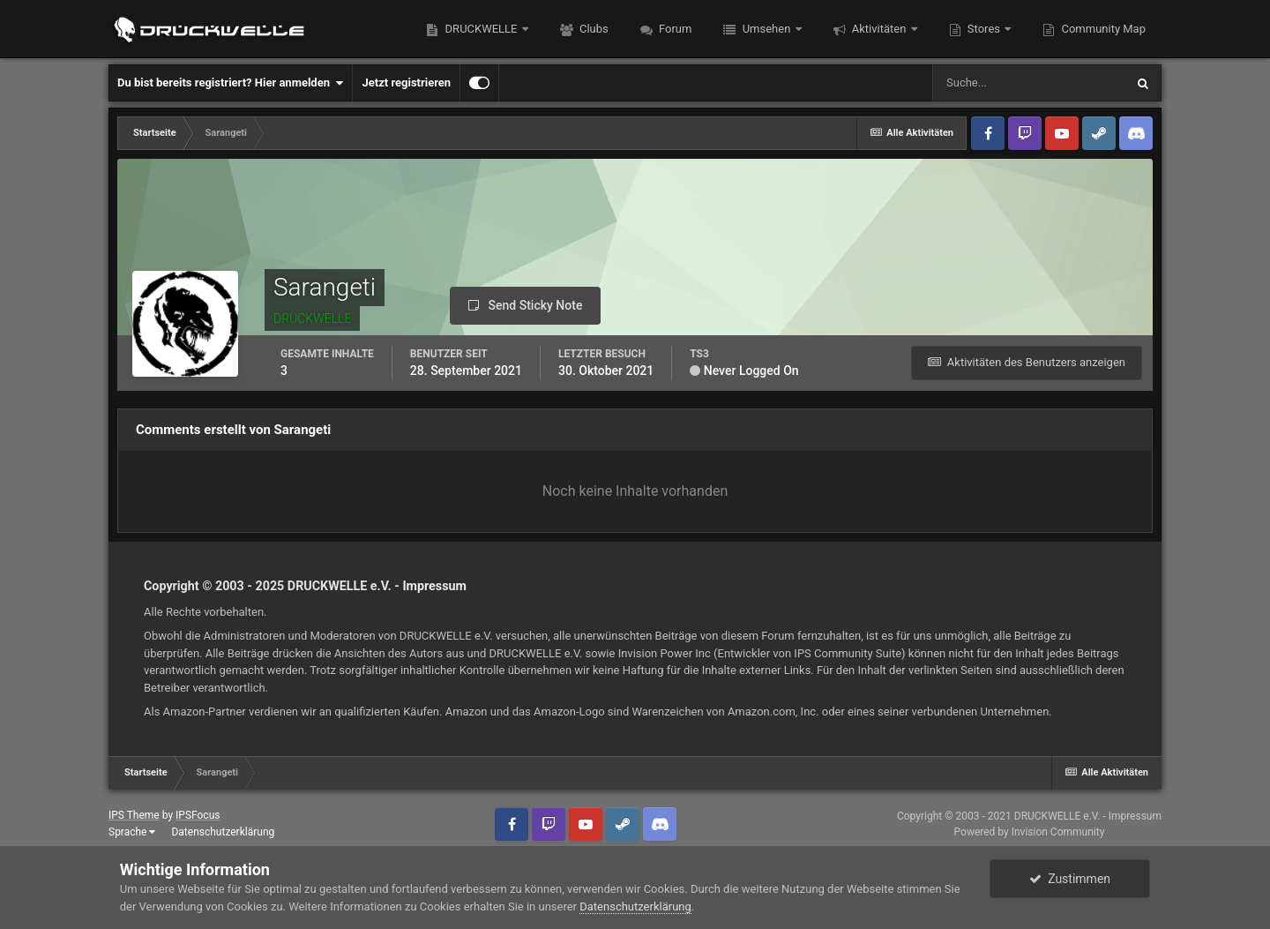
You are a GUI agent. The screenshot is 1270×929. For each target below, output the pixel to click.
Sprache (131, 832)
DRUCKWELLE (480, 28)
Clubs (593, 28)
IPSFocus (198, 815)
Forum (674, 28)
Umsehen (766, 28)
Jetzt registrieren (406, 82)
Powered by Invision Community (1029, 832)
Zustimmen (1069, 879)
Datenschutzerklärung (222, 832)
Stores (984, 28)
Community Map (1102, 28)
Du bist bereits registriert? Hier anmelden (230, 82)
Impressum (434, 586)
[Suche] (1028, 82)
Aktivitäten (879, 28)
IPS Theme (134, 815)
